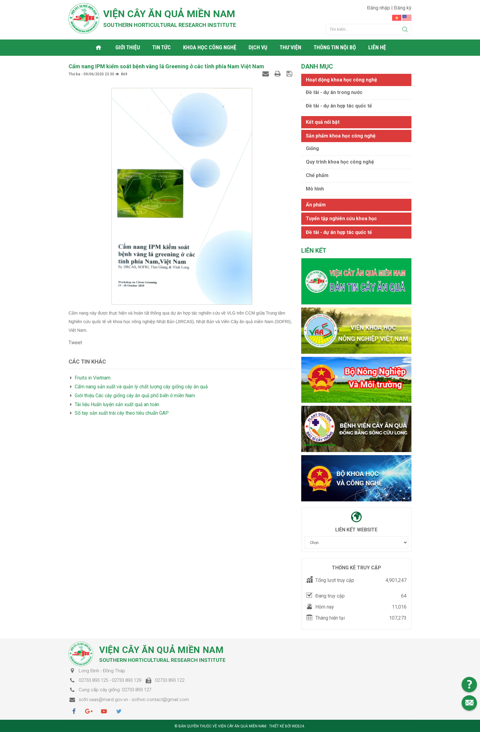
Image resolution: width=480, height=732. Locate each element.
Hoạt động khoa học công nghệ (341, 79)
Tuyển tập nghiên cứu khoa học (341, 218)
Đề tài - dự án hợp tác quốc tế (339, 105)
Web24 (298, 726)
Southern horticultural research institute (169, 25)
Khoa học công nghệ (210, 47)
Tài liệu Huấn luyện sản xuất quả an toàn (117, 404)
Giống (312, 148)
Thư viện (291, 47)
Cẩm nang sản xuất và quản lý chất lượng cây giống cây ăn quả (141, 386)
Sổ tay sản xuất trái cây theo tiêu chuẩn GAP (122, 413)
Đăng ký (402, 8)
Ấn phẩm (316, 204)
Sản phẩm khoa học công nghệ (341, 135)
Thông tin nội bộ (335, 47)
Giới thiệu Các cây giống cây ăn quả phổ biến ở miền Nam (135, 395)
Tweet (75, 342)
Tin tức (161, 47)
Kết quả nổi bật (322, 122)
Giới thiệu (128, 47)
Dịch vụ (258, 47)
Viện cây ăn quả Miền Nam (169, 14)
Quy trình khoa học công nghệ (340, 161)
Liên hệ (377, 47)
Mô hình (315, 188)
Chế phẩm (317, 175)
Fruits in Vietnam (93, 377)
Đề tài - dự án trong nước (334, 92)
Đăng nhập (379, 8)
